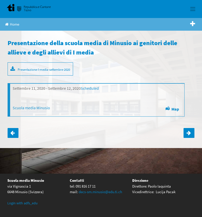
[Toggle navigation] (193, 9)
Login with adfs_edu (22, 203)
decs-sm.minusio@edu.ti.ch (100, 191)
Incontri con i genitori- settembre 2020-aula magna (13, 133)
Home (12, 24)
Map (175, 109)
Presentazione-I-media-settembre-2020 (44, 69)
